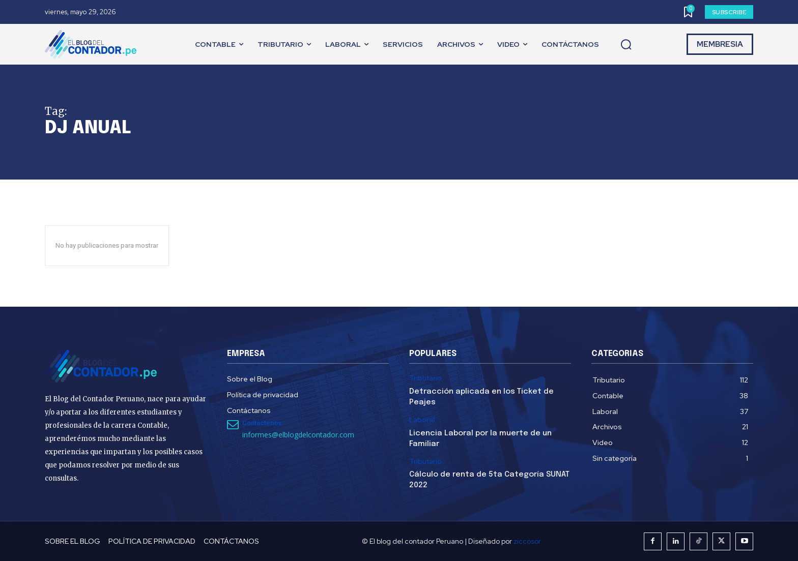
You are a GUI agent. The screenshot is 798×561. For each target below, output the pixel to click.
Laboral (422, 420)
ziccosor (527, 541)
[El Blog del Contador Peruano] (93, 44)
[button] (626, 45)
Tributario (425, 378)
